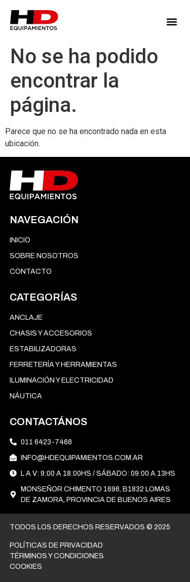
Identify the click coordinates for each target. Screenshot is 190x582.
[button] (171, 22)
